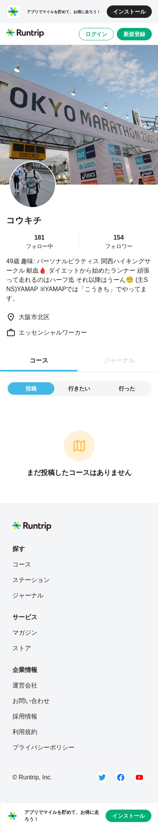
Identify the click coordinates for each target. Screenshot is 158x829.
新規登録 (134, 34)
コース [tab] (39, 360)
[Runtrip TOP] (25, 34)
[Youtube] (139, 777)
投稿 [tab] (31, 388)
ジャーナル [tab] (119, 360)
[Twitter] (102, 777)
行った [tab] (127, 388)
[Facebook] (121, 777)
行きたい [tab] (79, 388)
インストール (129, 12)
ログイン (96, 34)
